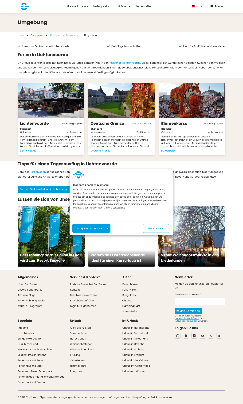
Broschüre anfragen (82, 300)
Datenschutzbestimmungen (90, 397)
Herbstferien (78, 338)
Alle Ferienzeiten (80, 328)
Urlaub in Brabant (133, 355)
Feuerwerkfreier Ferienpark (35, 371)
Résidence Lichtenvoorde (64, 35)
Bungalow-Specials (30, 338)
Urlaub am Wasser (133, 371)
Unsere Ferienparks (30, 290)
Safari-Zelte (129, 311)
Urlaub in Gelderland (135, 338)
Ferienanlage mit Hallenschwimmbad (41, 377)
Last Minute (122, 6)
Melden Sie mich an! (188, 311)
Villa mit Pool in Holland (32, 355)
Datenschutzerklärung (187, 318)
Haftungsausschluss (119, 397)
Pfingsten (76, 371)
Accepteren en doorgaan (92, 228)
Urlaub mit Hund (28, 344)
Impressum (165, 397)
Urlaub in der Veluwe (135, 360)
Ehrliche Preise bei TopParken (88, 284)
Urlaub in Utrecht (133, 344)
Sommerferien (79, 333)
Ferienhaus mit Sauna (31, 360)
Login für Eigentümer (83, 306)
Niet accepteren (156, 228)
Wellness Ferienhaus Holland (35, 349)
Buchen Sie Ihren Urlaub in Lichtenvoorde (47, 189)
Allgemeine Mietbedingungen (56, 397)
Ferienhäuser (130, 284)
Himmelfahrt (78, 366)
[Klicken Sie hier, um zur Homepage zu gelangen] (24, 6)
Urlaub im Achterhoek (136, 366)
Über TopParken (28, 284)
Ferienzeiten (144, 6)
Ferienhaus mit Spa (30, 366)
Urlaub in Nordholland (135, 328)
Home (21, 35)
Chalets (127, 300)
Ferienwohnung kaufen (32, 300)
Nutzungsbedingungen (186, 321)
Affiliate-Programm (30, 306)
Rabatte (23, 328)
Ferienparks (101, 6)
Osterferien (77, 360)
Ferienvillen (129, 290)
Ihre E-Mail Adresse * (188, 294)
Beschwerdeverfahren (84, 295)
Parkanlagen (38, 172)
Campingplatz (131, 306)
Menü (216, 6)
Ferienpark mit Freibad (32, 382)
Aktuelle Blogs (26, 295)
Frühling (75, 355)
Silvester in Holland (82, 349)
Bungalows (129, 295)
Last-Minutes (26, 333)
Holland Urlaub (77, 6)
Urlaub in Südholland (135, 333)
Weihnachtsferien (81, 344)
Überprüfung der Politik (144, 397)
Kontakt (75, 290)
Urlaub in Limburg (133, 349)
